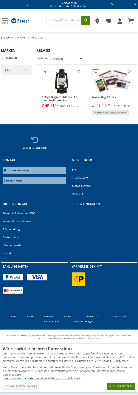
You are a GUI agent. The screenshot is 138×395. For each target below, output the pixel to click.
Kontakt (7, 253)
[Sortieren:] (66, 58)
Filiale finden (14, 180)
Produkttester (80, 177)
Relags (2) (10, 58)
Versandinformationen (17, 221)
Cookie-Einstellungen (82, 321)
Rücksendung (11, 229)
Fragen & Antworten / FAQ (19, 213)
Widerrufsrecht (119, 316)
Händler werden (13, 245)
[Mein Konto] (119, 20)
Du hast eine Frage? (19, 170)
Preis (7, 69)
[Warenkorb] (131, 20)
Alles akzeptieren (120, 386)
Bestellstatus (11, 237)
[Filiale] (97, 20)
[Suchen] (85, 20)
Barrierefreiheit (52, 321)
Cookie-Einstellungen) (21, 386)
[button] (27, 4)
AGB (13, 316)
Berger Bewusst (82, 185)
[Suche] (63, 20)
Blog (74, 169)
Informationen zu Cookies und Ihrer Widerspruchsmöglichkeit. (42, 378)
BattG (30, 316)
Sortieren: (42, 58)
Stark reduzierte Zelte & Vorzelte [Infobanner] (69, 4)
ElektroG (48, 316)
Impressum (70, 316)
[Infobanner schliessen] (135, 5)
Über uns (77, 193)
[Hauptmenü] (5, 21)
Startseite (7, 37)
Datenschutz (93, 316)
